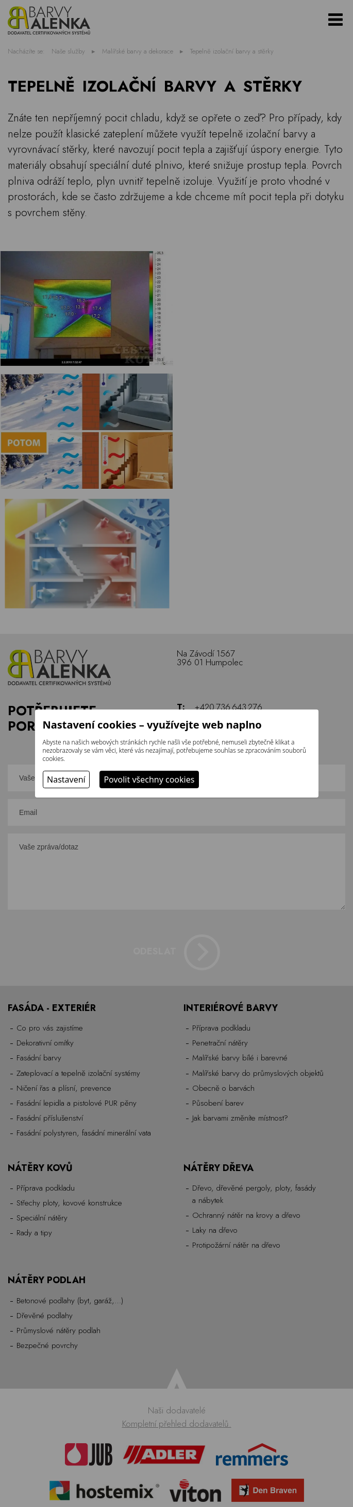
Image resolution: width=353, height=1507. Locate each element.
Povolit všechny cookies (149, 779)
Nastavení (66, 779)
